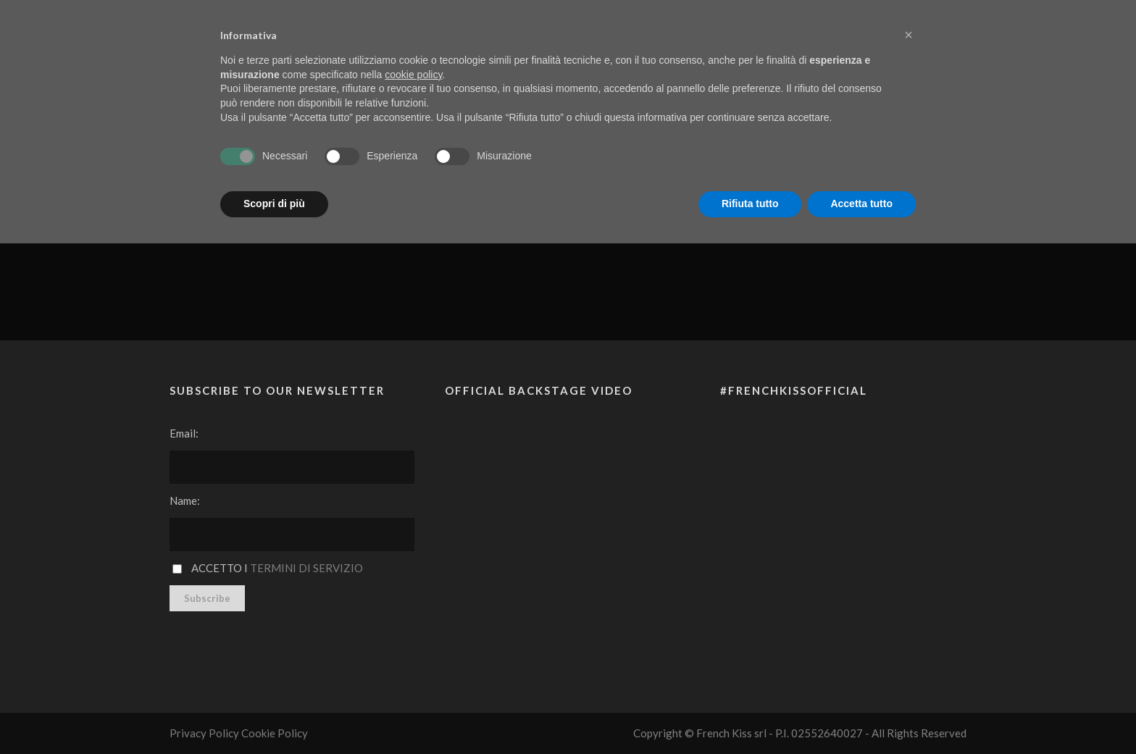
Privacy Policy (204, 733)
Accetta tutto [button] (861, 203)
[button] (908, 34)
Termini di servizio (306, 567)
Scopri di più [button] (274, 203)
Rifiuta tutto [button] (750, 203)
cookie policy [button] (413, 74)
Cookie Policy (274, 733)
